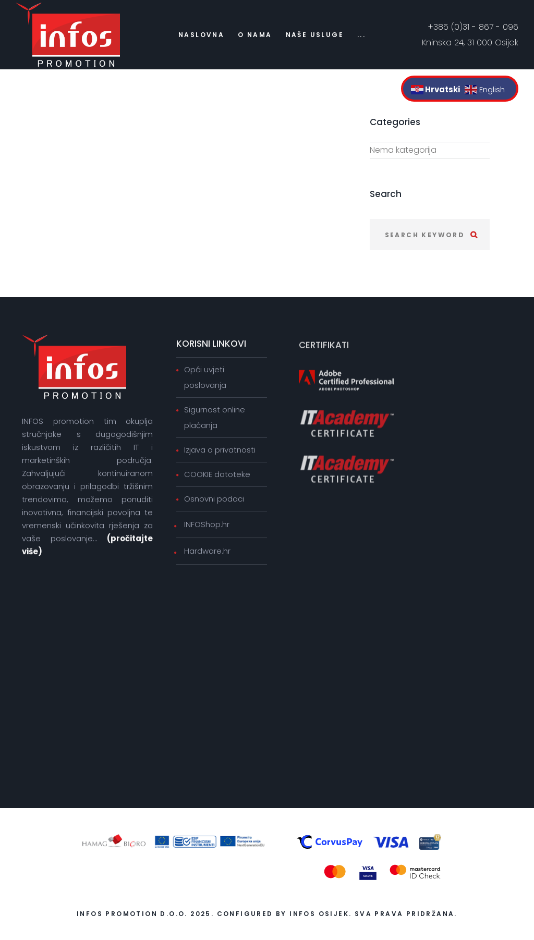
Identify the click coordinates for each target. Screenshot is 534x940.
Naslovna (201, 34)
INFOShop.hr (206, 525)
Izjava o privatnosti (220, 450)
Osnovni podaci (214, 499)
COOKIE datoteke (217, 475)
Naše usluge (315, 34)
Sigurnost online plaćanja (214, 418)
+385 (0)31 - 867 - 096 (473, 27)
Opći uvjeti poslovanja (205, 378)
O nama (255, 34)
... (361, 34)
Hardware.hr (207, 551)
